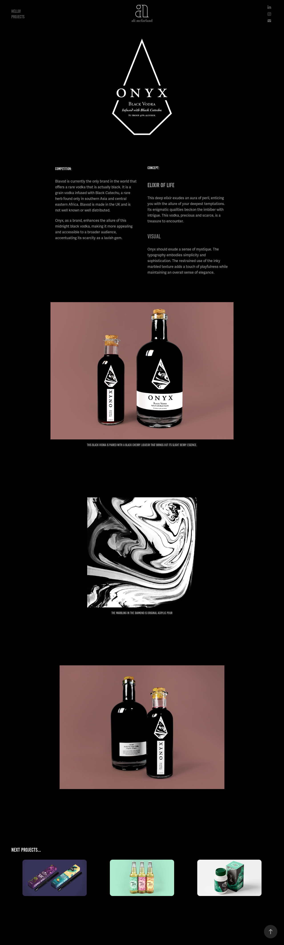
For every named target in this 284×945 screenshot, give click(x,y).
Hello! (16, 11)
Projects (17, 16)
